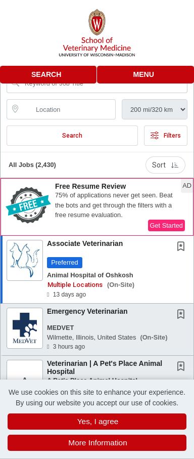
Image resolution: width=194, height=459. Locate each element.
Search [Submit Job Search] (72, 135)
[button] (145, 75)
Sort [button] (165, 165)
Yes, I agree (98, 421)
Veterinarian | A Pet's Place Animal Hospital (104, 367)
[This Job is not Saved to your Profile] (182, 247)
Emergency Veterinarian (87, 311)
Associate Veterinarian (85, 243)
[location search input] (68, 109)
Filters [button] (166, 136)
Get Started (166, 225)
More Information (97, 442)
